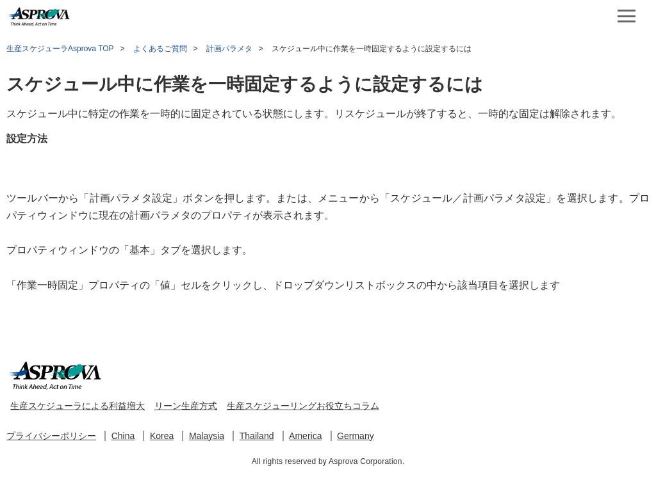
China (123, 436)
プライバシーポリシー (51, 436)
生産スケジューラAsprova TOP (60, 48)
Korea (162, 436)
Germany (355, 436)
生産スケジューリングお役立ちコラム (303, 406)
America (305, 436)
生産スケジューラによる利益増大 (77, 406)
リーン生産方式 (185, 406)
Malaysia (206, 436)
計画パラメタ (229, 48)
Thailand (257, 436)
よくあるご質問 (160, 48)
